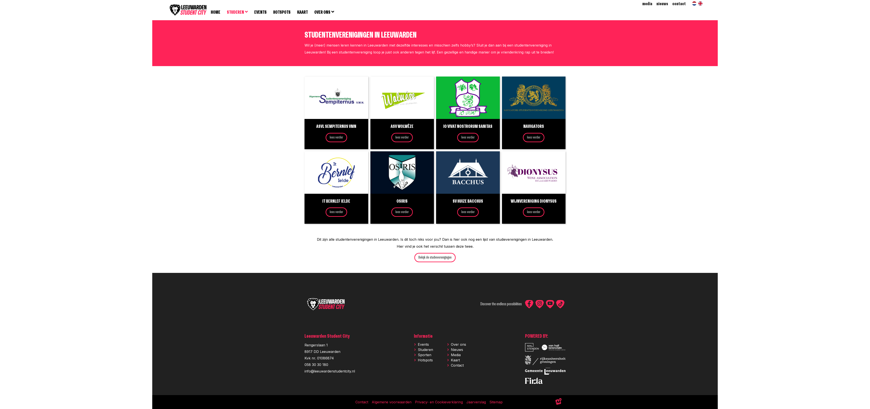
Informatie (423, 336)
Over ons (458, 345)
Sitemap (496, 402)
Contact (457, 366)
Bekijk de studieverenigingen (435, 258)
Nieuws (457, 350)
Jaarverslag (476, 402)
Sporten (424, 355)
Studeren (425, 350)
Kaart (455, 360)
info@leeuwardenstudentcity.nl (329, 371)
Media (456, 355)
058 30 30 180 (316, 365)
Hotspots (425, 360)
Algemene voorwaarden (392, 402)
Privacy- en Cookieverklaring (439, 402)
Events (423, 345)
